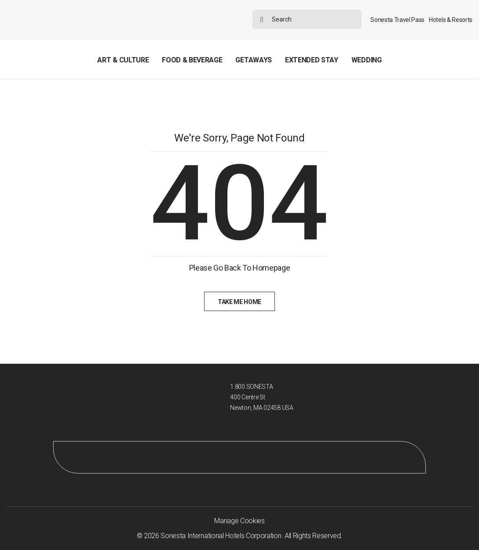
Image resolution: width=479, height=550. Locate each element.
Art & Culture (123, 60)
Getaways (253, 60)
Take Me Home (239, 301)
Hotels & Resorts (450, 19)
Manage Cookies (239, 521)
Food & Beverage (192, 60)
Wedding (366, 60)
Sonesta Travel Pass (397, 19)
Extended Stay (311, 60)
